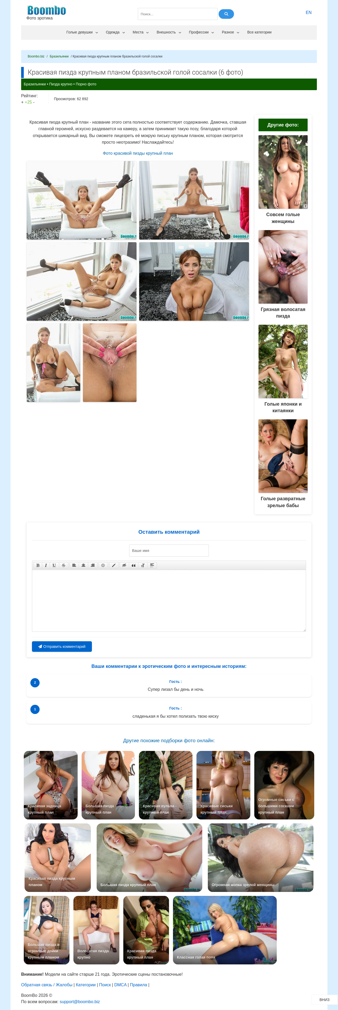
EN (309, 12)
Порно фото (86, 84)
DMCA (120, 990)
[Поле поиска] (178, 14)
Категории (86, 990)
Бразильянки (35, 84)
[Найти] (226, 14)
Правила (138, 990)
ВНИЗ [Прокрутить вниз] (328, 999)
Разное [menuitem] (230, 32)
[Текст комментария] (169, 601)
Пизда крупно (60, 84)
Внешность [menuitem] (169, 32)
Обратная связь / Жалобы (46, 990)
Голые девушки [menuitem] (82, 32)
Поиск (105, 990)
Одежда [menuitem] (115, 32)
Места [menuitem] (141, 32)
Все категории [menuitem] (259, 32)
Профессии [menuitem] (201, 32)
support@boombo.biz (80, 1006)
